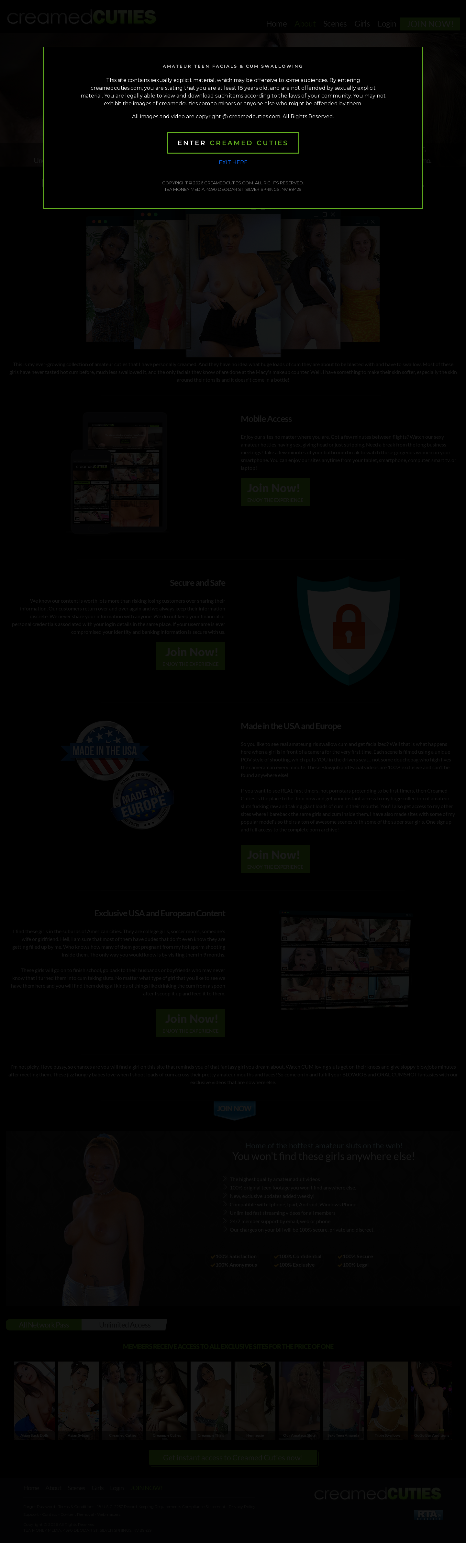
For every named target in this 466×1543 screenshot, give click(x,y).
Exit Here (233, 162)
